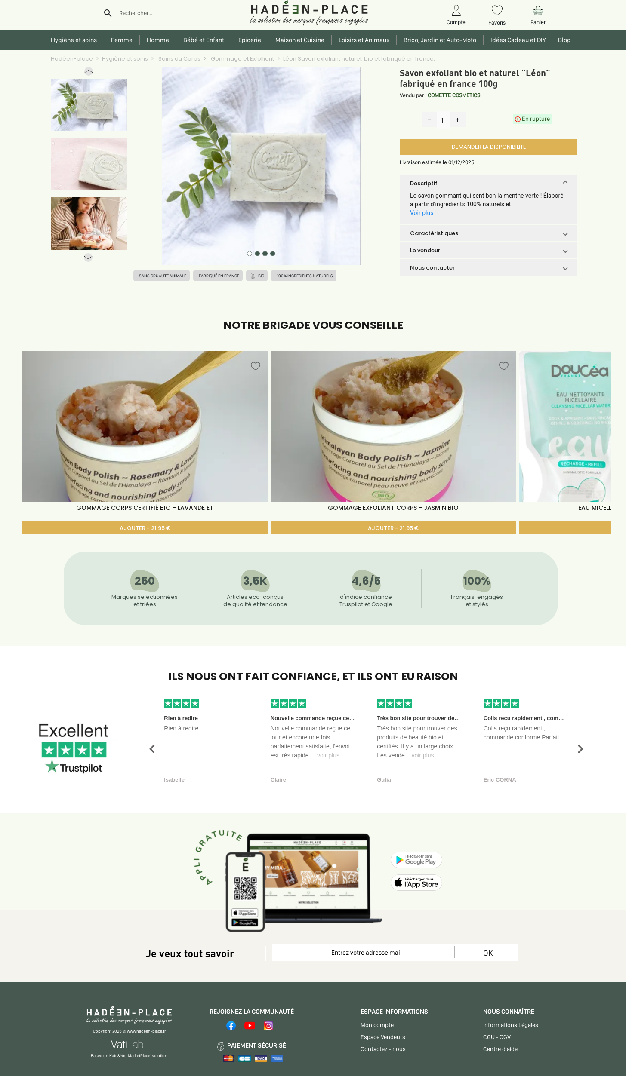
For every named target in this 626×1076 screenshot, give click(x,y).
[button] (88, 73)
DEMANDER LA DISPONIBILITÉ (489, 147)
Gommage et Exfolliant (242, 59)
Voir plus (421, 212)
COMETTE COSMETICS (454, 95)
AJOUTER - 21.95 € (145, 528)
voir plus (328, 755)
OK (488, 952)
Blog (563, 40)
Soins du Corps (178, 59)
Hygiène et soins (125, 59)
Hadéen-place (72, 59)
